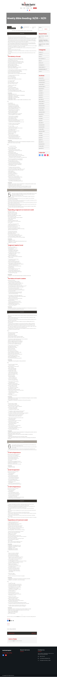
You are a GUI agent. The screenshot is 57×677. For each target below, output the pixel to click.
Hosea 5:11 (10, 400)
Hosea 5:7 (10, 242)
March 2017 (40, 142)
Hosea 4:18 (10, 97)
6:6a (9, 610)
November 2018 (41, 127)
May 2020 (40, 95)
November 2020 (41, 82)
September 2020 (41, 86)
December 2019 (41, 105)
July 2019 (40, 116)
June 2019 (40, 118)
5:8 (9, 432)
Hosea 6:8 (10, 548)
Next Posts (33, 633)
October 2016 (41, 146)
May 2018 (40, 137)
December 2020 (41, 80)
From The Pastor (41, 58)
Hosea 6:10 (10, 549)
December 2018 (41, 125)
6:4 (9, 609)
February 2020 (41, 101)
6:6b (9, 612)
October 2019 (41, 110)
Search (40, 27)
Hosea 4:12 (10, 94)
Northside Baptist (8, 650)
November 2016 (41, 144)
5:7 (9, 309)
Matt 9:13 (15, 611)
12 (10, 435)
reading (10, 629)
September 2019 (41, 112)
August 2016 (41, 148)
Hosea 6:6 (10, 546)
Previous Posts (11, 633)
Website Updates (41, 67)
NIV (8, 101)
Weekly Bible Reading (11, 28)
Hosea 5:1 (10, 240)
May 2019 (40, 120)
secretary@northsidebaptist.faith (45, 658)
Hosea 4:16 (10, 96)
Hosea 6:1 (10, 467)
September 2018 (41, 131)
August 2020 (41, 88)
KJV (8, 35)
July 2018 (40, 133)
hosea (8, 629)
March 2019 (40, 122)
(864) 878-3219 (42, 656)
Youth (40, 71)
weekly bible (14, 629)
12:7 (18, 611)
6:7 (9, 613)
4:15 (9, 183)
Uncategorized (41, 65)
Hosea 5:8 (10, 398)
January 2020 (41, 103)
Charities (40, 54)
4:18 (9, 187)
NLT (8, 144)
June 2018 (40, 135)
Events (40, 56)
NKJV (8, 55)
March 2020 (41, 99)
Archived (9, 26)
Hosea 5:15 (10, 361)
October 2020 (41, 84)
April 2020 (40, 97)
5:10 (9, 436)
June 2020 (40, 93)
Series (40, 60)
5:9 (9, 434)
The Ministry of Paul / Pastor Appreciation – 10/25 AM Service (44, 41)
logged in (14, 640)
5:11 (9, 435)
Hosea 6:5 (10, 545)
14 (12, 435)
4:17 (9, 186)
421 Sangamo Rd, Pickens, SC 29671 (45, 660)
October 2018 (41, 129)
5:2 (9, 308)
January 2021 (41, 78)
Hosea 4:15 (10, 95)
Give (35, 8)
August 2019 (41, 114)
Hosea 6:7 (10, 547)
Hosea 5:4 (10, 241)
